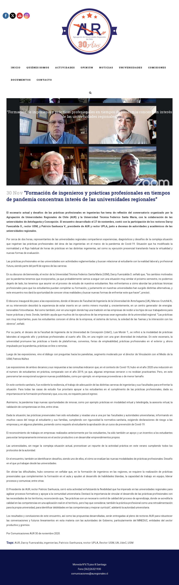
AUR (17, 542)
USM (131, 542)
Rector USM (106, 542)
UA (117, 542)
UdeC (123, 542)
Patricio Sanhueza (70, 542)
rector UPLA (90, 542)
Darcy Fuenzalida (32, 542)
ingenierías (51, 542)
